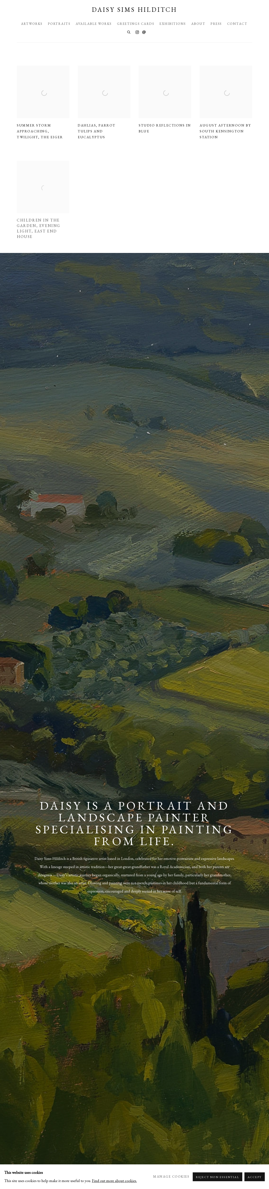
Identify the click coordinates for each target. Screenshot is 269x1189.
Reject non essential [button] (217, 1177)
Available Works (94, 23)
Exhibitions (173, 23)
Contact (237, 23)
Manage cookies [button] (171, 1176)
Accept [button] (255, 1177)
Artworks (32, 23)
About (198, 23)
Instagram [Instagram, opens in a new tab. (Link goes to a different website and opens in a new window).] (137, 32)
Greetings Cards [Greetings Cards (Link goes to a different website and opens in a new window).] (135, 23)
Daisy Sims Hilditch (134, 9)
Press (216, 23)
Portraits (59, 23)
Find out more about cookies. (114, 1180)
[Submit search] (129, 32)
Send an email (144, 32)
